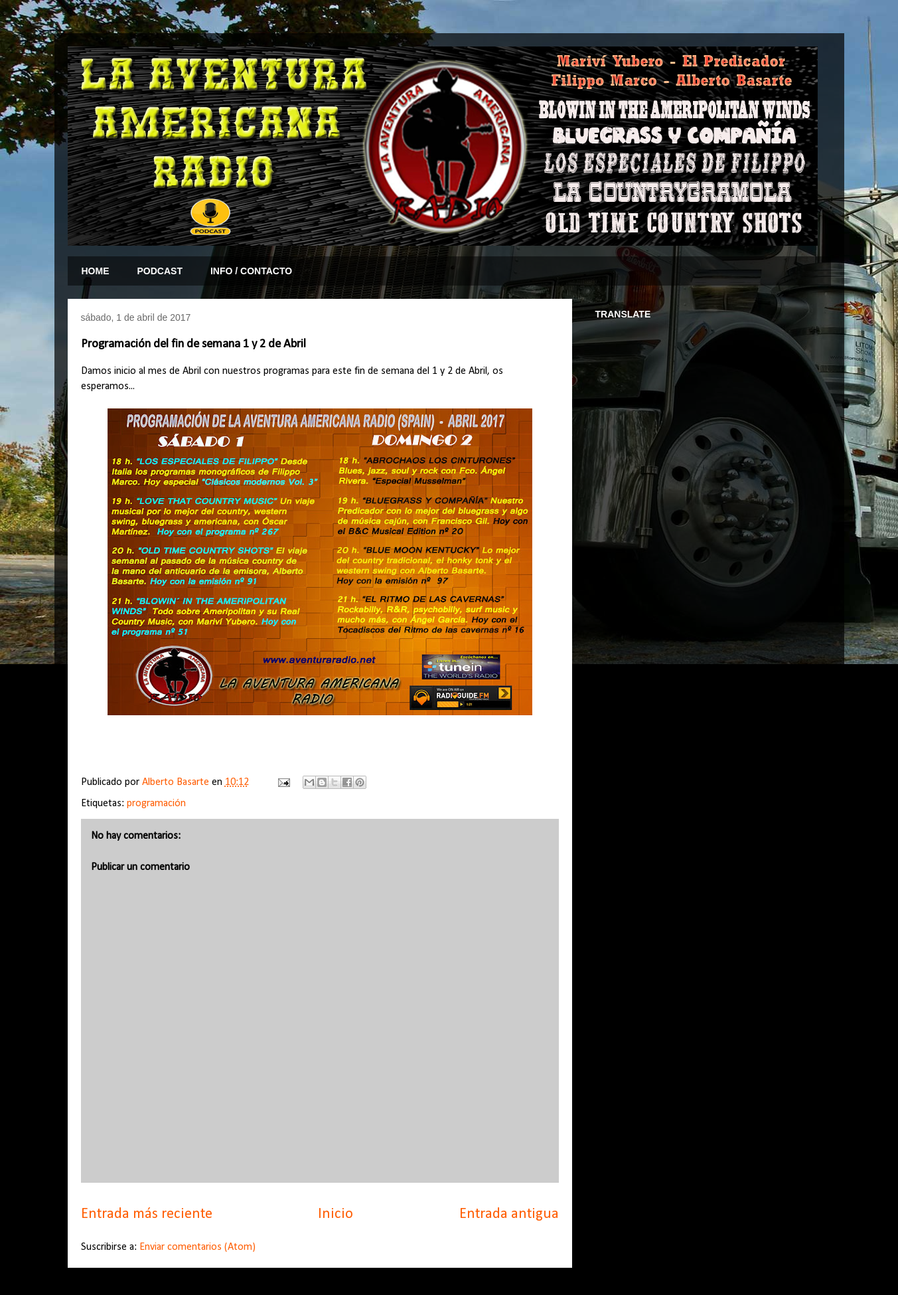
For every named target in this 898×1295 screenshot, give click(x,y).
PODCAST (160, 271)
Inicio (335, 1214)
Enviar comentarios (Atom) (197, 1247)
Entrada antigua (509, 1214)
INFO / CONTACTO (251, 271)
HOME (96, 271)
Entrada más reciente (146, 1214)
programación (156, 803)
